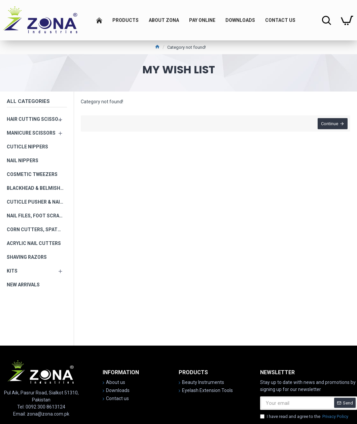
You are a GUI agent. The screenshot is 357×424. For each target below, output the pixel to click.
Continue (328, 124)
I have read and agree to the (304, 416)
